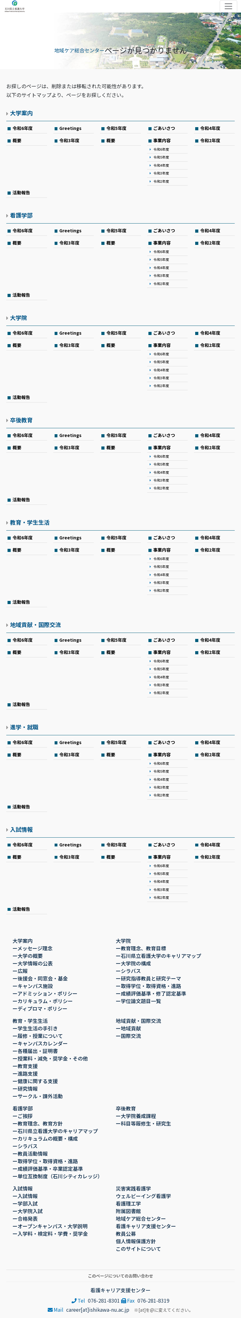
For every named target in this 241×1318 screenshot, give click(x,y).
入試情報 (21, 829)
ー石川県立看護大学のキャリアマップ (158, 955)
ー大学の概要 (28, 955)
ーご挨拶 (23, 1116)
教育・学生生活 (30, 522)
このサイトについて (138, 1248)
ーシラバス (128, 971)
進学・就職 (24, 727)
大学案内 (21, 113)
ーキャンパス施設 (33, 986)
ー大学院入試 (28, 1211)
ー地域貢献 (128, 1028)
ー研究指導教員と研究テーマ (148, 978)
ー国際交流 (128, 1036)
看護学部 (21, 215)
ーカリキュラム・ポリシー (43, 1001)
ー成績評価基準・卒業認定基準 (48, 1168)
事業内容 (162, 140)
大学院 (18, 317)
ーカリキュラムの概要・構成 (45, 1138)
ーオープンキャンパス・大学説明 (50, 1226)
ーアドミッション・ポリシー (45, 993)
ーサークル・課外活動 (38, 1096)
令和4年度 (210, 128)
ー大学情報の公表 (33, 963)
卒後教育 (21, 420)
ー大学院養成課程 (136, 1116)
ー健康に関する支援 (35, 1081)
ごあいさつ (164, 128)
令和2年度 (161, 181)
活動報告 (21, 192)
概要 (17, 140)
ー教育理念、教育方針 (38, 1123)
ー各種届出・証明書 (35, 1051)
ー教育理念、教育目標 (141, 948)
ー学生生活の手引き (35, 1028)
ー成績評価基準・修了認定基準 (151, 993)
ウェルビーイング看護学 (143, 1196)
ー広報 (20, 971)
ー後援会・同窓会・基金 (40, 978)
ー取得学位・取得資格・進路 (148, 986)
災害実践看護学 (133, 1188)
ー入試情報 (25, 1196)
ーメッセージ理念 (32, 948)
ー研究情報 (25, 1088)
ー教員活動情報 (30, 1153)
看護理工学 (128, 1203)
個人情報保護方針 (136, 1241)
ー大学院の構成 (133, 963)
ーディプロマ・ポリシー (40, 1008)
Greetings (70, 128)
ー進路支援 (25, 1073)
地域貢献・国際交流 (35, 624)
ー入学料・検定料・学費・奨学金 (50, 1233)
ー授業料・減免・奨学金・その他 (50, 1058)
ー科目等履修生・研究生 (143, 1123)
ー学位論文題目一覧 (138, 1001)
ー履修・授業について (38, 1036)
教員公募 (126, 1233)
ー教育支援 (25, 1066)
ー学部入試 (25, 1203)
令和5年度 (116, 128)
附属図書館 (128, 1211)
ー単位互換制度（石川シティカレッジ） (58, 1176)
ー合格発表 (25, 1218)
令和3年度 (69, 140)
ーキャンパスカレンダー (40, 1043)
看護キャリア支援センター (146, 1226)
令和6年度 (23, 128)
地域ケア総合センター (79, 50)
